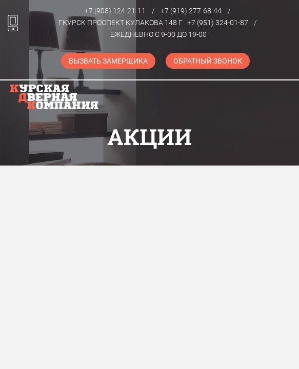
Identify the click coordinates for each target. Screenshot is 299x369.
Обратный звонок (207, 61)
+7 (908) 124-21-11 (115, 11)
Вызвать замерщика (108, 61)
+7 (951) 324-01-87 (217, 22)
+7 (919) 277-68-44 (191, 11)
